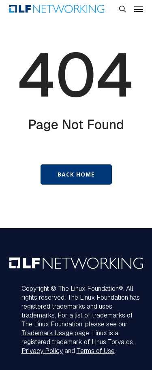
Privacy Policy (42, 351)
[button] (138, 9)
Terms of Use (96, 351)
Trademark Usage (47, 333)
